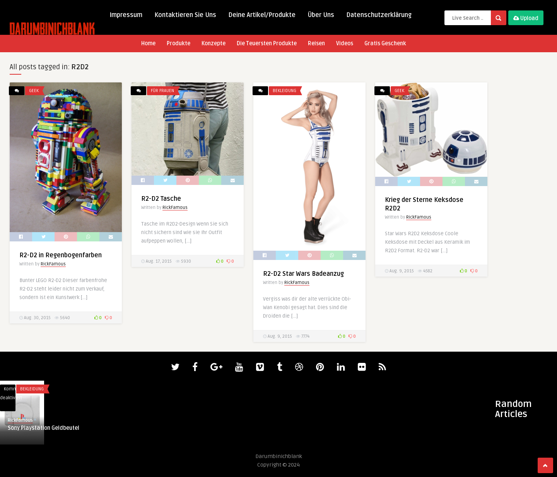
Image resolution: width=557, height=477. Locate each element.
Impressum (125, 15)
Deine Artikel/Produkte (262, 15)
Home (148, 43)
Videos (344, 43)
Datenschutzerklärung (379, 15)
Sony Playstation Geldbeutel (43, 428)
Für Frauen (162, 90)
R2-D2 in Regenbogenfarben (60, 255)
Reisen (316, 43)
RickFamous (53, 264)
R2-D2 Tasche (161, 199)
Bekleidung (284, 90)
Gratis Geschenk (385, 43)
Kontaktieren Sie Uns (185, 15)
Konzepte (214, 43)
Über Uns (321, 15)
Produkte (178, 43)
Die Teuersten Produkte (267, 43)
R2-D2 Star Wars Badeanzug (303, 274)
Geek (34, 90)
